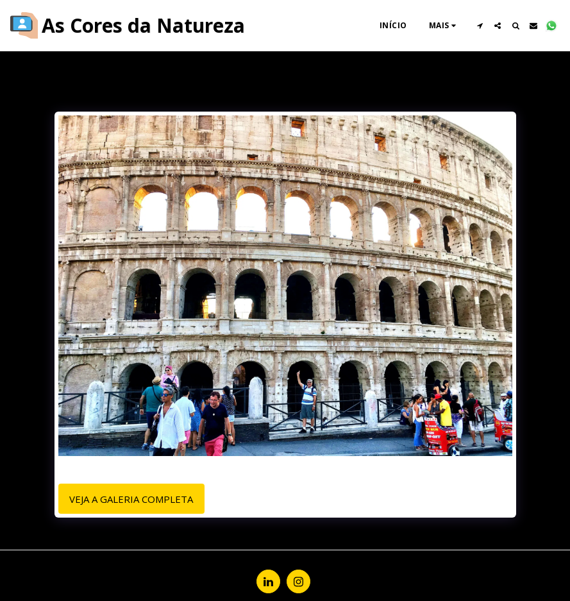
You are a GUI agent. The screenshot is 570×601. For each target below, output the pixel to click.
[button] (479, 26)
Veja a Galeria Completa (131, 499)
